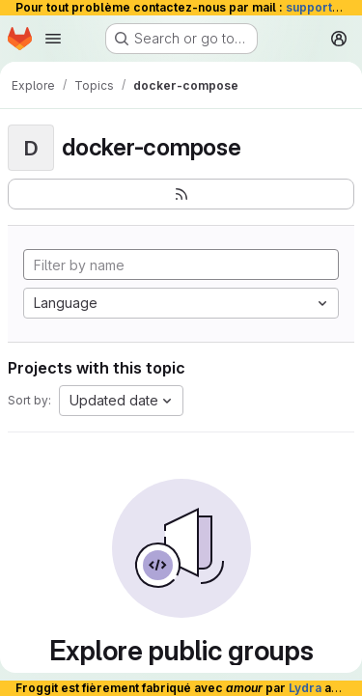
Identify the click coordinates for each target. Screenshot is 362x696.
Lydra (305, 688)
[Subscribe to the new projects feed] (181, 194)
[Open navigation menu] (53, 38)
